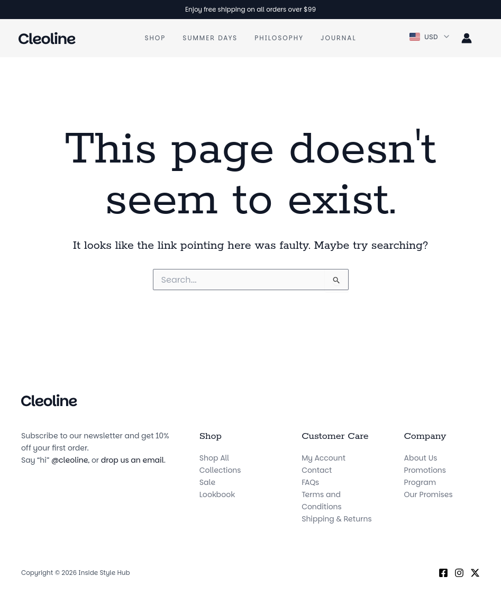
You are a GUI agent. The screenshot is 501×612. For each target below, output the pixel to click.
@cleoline (69, 460)
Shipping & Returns (336, 519)
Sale (207, 482)
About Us (421, 458)
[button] (430, 37)
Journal (338, 37)
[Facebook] (443, 573)
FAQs (310, 482)
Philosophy (279, 37)
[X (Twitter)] (475, 573)
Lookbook (217, 494)
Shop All (214, 458)
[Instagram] (459, 573)
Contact (317, 470)
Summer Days (210, 37)
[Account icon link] (466, 38)
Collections (220, 470)
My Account (323, 458)
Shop (155, 37)
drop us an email (132, 460)
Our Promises (428, 494)
